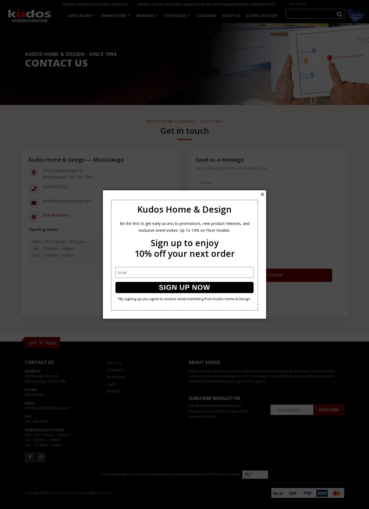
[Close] (262, 194)
